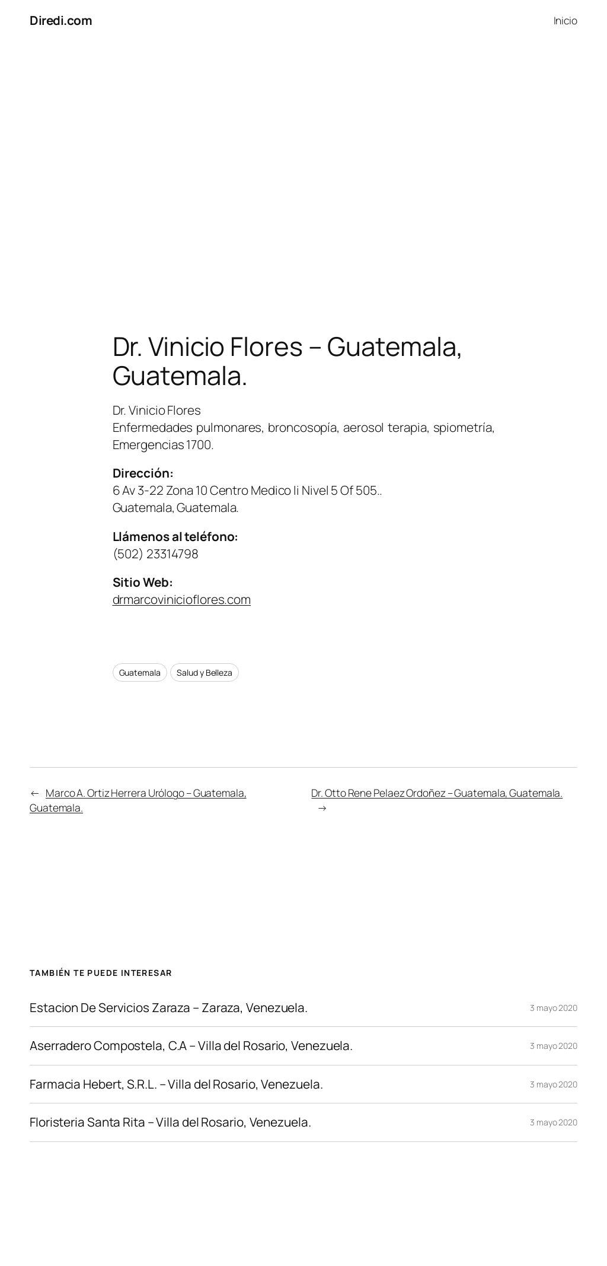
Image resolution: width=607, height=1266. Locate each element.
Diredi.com (61, 20)
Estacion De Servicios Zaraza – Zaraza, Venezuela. (169, 1007)
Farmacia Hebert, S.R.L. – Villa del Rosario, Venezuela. (176, 1084)
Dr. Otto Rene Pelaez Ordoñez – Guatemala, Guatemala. (437, 792)
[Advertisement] (303, 165)
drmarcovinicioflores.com (182, 599)
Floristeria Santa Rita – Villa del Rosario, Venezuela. (170, 1122)
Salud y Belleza (204, 672)
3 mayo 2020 (553, 1007)
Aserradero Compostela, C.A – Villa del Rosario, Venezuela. (191, 1045)
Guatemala (140, 672)
